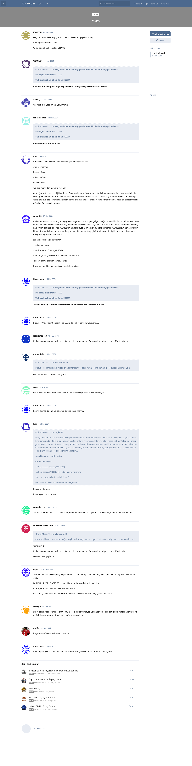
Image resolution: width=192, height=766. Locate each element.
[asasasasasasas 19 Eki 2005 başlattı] (23, 698)
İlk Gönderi (155, 48)
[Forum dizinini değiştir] (138, 3)
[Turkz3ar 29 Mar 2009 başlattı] (23, 671)
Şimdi (153, 95)
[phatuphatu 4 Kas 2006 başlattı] (23, 680)
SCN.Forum (28, 3)
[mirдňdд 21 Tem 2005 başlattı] (23, 707)
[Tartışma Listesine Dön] (3, 3)
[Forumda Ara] (114, 3)
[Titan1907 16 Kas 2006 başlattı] (23, 689)
